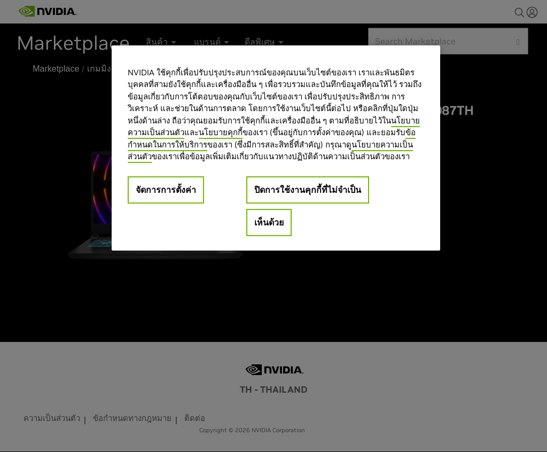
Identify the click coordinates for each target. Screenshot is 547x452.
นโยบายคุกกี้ (221, 132)
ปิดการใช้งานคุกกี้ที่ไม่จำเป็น (307, 189)
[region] (276, 148)
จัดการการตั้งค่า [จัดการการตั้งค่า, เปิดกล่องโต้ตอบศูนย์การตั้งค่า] (166, 189)
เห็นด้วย (269, 222)
